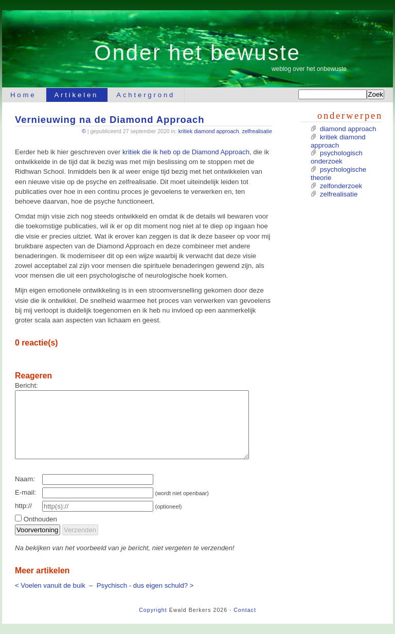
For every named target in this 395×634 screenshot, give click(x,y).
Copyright (153, 610)
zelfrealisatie (257, 131)
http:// (23, 506)
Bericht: (26, 385)
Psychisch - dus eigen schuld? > (145, 585)
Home (23, 95)
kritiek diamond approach (208, 131)
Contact (245, 610)
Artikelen (77, 95)
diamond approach (348, 129)
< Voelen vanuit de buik (50, 585)
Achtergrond (145, 95)
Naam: (25, 479)
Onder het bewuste (197, 53)
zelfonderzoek (341, 186)
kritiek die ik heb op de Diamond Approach (185, 152)
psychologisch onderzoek (337, 157)
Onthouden (40, 519)
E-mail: (25, 492)
